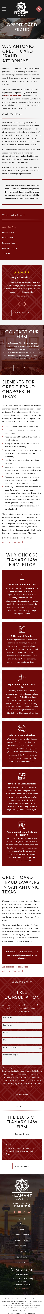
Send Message (22, 1094)
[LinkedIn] (19, 1211)
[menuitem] (22, 227)
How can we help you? (11, 1055)
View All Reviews (22, 312)
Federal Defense (22, 1240)
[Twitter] (24, 1211)
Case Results (22, 1257)
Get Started (22, 367)
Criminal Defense (22, 1234)
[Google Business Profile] (29, 1211)
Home (22, 1223)
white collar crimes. (13, 95)
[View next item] (25, 304)
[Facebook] (14, 1211)
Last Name (7, 1025)
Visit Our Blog (22, 1166)
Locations (22, 1251)
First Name (7, 1018)
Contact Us (21, 1262)
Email (5, 1040)
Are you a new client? (11, 1047)
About (22, 1229)
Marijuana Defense (22, 1246)
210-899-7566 (22, 1206)
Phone (5, 1032)
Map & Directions (22, 1289)
